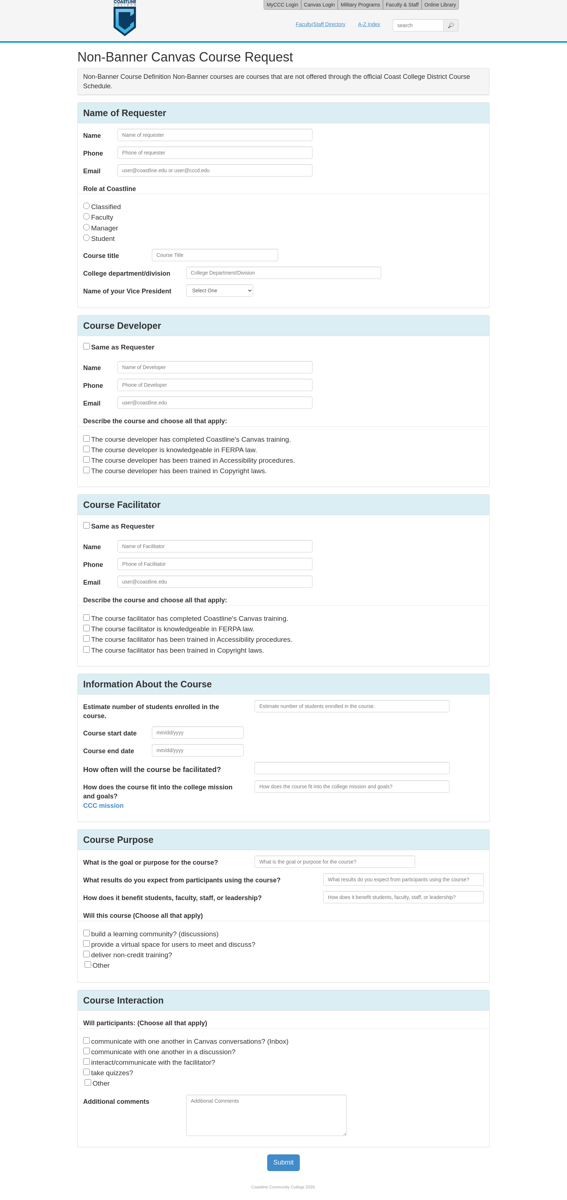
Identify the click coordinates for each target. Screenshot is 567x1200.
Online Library (440, 5)
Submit (283, 1162)
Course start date (110, 733)
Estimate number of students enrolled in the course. (151, 711)
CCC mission (103, 805)
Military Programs (360, 5)
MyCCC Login (282, 5)
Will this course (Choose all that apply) (143, 915)
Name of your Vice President (127, 291)
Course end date (108, 751)
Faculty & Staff (402, 5)
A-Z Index (369, 24)
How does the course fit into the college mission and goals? (158, 796)
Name (92, 135)
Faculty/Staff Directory (320, 24)
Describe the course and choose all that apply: (155, 421)
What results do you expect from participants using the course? (182, 880)
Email (92, 171)
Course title (101, 255)
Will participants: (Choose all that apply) (145, 1023)
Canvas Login (319, 5)
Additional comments (116, 1101)
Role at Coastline (109, 188)
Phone (93, 153)
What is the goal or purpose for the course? (150, 862)
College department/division (126, 273)
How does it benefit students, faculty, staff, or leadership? (172, 898)
